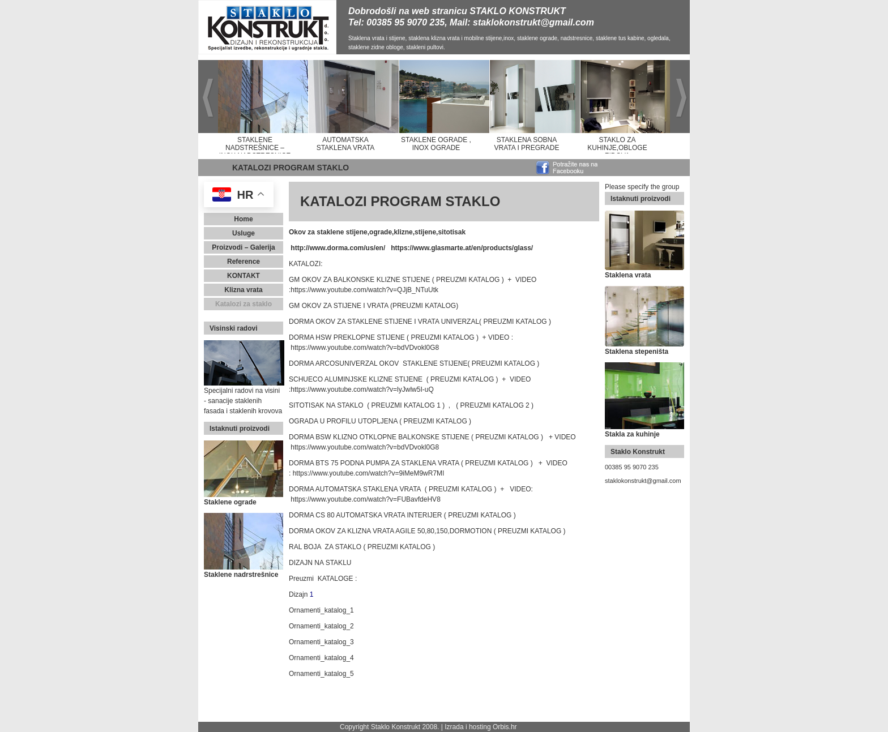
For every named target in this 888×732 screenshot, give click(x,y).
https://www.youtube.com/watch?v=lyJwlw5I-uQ (362, 389)
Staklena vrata (628, 275)
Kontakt (243, 276)
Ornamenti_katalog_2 (321, 626)
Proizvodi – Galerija (243, 247)
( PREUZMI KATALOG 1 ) (406, 405)
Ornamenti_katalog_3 (321, 642)
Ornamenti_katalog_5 (321, 674)
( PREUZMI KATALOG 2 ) (494, 405)
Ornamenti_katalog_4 (321, 658)
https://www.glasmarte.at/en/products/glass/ (462, 248)
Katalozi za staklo (243, 304)
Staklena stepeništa (636, 352)
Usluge (243, 233)
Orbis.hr (505, 727)
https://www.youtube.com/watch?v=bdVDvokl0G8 (365, 348)
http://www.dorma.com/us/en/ (338, 248)
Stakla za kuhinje (632, 434)
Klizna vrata (243, 290)
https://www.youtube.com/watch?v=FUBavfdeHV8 (365, 499)
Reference (243, 262)
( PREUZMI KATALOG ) (468, 280)
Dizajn (298, 594)
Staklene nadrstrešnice (241, 575)
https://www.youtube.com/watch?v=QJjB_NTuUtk (364, 290)
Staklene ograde (230, 502)
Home (243, 219)
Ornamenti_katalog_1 (321, 610)
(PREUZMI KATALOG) (424, 306)
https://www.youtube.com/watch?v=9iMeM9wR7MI (369, 473)
